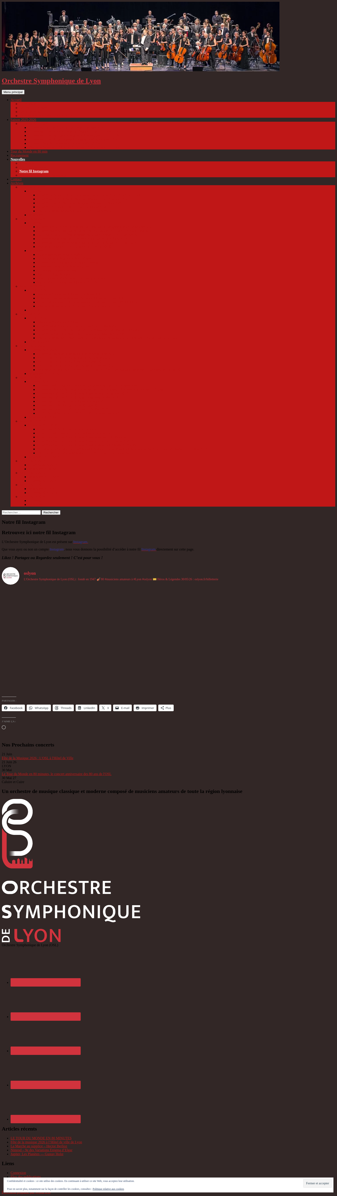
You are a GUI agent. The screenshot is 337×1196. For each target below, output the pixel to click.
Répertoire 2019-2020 (43, 373)
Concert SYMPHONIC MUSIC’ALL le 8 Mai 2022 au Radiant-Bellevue (88, 330)
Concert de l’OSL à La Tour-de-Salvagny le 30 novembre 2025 (72, 139)
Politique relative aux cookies (108, 1188)
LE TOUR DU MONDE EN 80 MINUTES (41, 1138)
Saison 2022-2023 (32, 286)
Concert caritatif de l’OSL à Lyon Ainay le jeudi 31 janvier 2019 (82, 393)
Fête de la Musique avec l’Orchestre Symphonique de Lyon (79, 306)
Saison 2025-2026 (23, 119)
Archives (17, 183)
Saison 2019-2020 (32, 346)
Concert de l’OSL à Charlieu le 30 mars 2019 (69, 405)
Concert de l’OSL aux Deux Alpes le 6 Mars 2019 (72, 401)
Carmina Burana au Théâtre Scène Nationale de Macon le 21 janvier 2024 (89, 235)
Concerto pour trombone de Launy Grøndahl (68, 262)
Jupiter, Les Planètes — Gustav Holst (37, 1154)
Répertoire (35, 215)
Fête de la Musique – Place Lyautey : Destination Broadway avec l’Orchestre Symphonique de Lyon (108, 338)
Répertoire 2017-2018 (43, 457)
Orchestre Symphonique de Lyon (51, 81)
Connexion (18, 1173)
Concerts (34, 191)
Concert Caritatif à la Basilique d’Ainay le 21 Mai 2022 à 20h (80, 334)
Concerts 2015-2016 (42, 481)
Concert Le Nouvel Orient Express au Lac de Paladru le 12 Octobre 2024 (88, 195)
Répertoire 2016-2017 (43, 469)
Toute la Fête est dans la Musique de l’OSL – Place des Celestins (82, 453)
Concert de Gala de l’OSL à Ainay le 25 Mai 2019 (72, 409)
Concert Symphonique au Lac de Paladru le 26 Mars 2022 (78, 326)
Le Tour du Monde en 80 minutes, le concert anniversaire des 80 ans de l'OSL (57, 774)
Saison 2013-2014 (32, 496)
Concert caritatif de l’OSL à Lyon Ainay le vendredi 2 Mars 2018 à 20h (87, 445)
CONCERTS (37, 290)
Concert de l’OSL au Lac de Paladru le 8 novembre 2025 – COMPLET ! (79, 135)
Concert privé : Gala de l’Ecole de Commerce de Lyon (75, 433)
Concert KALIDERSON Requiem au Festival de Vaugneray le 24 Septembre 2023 (95, 227)
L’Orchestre (27, 104)
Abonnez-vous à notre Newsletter (43, 175)
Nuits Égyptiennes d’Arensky (58, 270)
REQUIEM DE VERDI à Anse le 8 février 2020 (71, 362)
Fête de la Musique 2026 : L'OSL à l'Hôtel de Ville (37, 758)
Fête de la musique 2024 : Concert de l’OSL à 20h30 (74, 246)
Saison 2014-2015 (32, 485)
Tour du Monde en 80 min (29, 151)
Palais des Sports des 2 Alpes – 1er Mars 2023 (69, 294)
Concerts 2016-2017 (42, 465)
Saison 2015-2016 (32, 473)
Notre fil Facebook (32, 167)
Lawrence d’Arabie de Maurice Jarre (63, 266)
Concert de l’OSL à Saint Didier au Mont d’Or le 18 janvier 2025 (83, 199)
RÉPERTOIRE (38, 310)
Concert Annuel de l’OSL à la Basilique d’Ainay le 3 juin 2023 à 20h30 (87, 302)
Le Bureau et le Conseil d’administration (48, 116)
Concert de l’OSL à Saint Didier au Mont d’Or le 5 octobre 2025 (73, 131)
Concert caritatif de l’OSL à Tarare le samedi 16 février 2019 (80, 397)
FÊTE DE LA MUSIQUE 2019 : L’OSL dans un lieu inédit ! (80, 413)
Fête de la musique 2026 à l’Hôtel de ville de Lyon (46, 1142)
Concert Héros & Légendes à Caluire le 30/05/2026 (64, 143)
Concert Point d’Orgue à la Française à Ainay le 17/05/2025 (79, 203)
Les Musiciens (29, 112)
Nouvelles (18, 159)
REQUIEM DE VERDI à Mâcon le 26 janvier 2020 (73, 358)
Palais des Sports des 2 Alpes (57, 322)
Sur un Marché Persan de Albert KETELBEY (69, 282)
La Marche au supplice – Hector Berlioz (39, 1146)
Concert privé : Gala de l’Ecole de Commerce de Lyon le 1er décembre (87, 385)
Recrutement (20, 155)
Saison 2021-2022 (32, 314)
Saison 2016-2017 (32, 461)
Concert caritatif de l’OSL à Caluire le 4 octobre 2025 (66, 127)
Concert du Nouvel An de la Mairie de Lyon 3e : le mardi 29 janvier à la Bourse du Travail (101, 389)
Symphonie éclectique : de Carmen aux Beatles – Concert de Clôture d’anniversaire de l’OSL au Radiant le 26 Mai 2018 (122, 449)
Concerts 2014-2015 (42, 492)
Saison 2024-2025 (32, 187)
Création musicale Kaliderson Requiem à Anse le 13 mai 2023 (81, 298)
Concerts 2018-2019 (42, 381)
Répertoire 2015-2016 (43, 477)
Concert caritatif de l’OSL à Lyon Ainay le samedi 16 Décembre (82, 437)
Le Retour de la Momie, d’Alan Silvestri (65, 258)
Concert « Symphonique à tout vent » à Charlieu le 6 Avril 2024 (82, 239)
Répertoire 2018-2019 (43, 417)
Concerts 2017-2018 (42, 425)
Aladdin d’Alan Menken (54, 274)
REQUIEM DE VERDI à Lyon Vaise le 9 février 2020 (75, 366)
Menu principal (13, 92)
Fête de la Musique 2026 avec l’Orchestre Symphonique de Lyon (74, 147)
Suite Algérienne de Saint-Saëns (59, 254)
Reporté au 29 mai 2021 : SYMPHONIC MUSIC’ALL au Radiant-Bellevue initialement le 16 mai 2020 (110, 369)
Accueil (16, 100)
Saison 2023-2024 (32, 219)
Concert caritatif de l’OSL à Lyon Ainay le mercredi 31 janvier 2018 (85, 441)
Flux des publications (26, 1177)
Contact (16, 179)
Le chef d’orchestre (33, 108)
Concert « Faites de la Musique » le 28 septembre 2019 (76, 354)
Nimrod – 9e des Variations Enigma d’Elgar (42, 1150)
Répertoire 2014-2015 (43, 489)
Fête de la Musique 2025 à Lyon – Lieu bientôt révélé (75, 211)
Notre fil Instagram (33, 171)
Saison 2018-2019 (32, 377)
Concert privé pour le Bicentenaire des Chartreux (71, 207)
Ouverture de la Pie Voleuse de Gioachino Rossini (72, 278)
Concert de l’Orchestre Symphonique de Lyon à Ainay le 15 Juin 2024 (86, 242)
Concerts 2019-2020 (42, 350)
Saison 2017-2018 (32, 421)
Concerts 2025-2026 (33, 123)
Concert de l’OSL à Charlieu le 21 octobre (67, 429)
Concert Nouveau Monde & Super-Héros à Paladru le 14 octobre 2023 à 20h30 (92, 231)
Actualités (26, 163)
